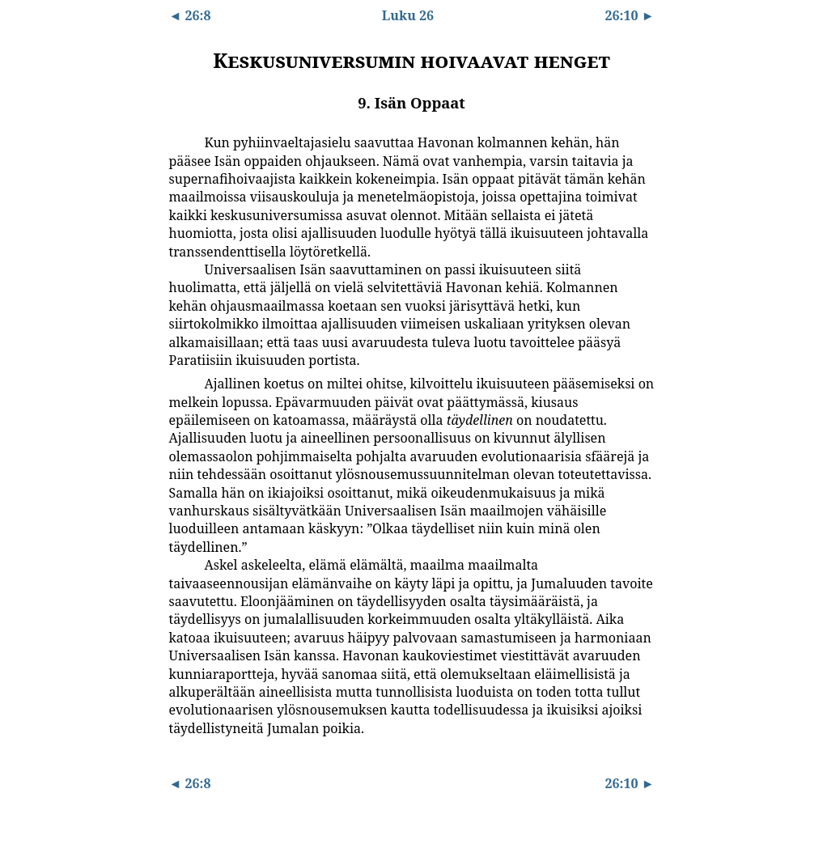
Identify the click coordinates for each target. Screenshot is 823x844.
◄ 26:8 (190, 15)
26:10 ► (629, 15)
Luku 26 (408, 15)
